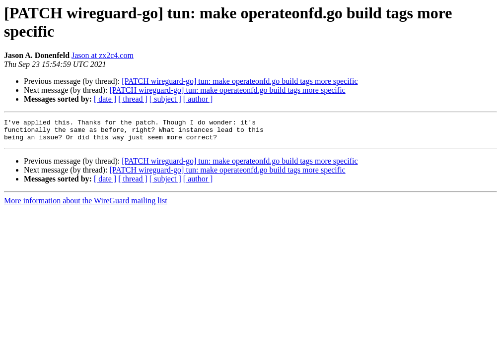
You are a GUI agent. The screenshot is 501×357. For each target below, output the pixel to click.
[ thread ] (132, 99)
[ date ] (105, 99)
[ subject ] (165, 99)
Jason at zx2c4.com (103, 55)
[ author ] (198, 99)
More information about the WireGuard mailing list (85, 205)
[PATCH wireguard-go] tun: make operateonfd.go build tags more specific (240, 81)
